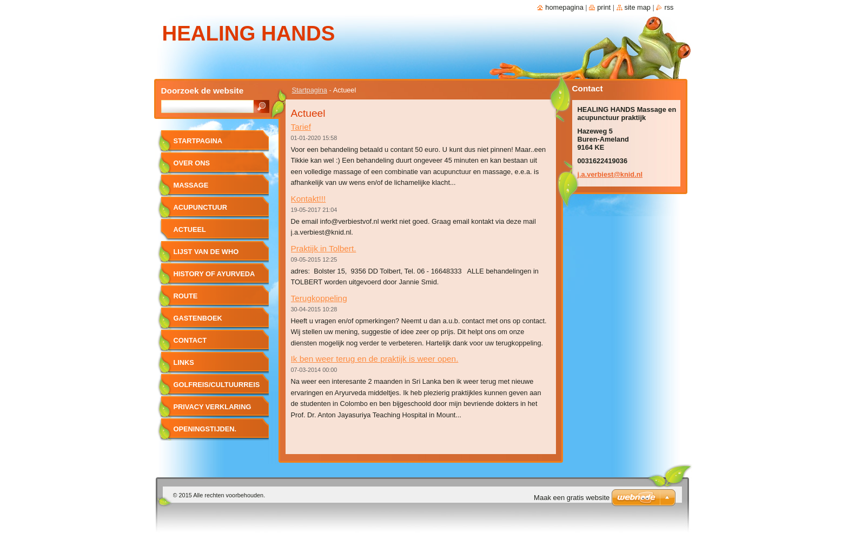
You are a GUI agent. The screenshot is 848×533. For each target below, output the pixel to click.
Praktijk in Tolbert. (323, 248)
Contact (190, 340)
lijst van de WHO (206, 252)
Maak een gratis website (572, 498)
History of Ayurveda (214, 274)
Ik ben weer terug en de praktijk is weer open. (375, 358)
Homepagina (564, 7)
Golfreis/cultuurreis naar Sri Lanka (217, 388)
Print (604, 7)
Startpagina (309, 90)
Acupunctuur (201, 207)
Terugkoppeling (319, 298)
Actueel (190, 229)
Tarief (301, 126)
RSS (668, 7)
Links (184, 362)
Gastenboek (198, 318)
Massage (191, 185)
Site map (638, 7)
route (186, 296)
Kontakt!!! (308, 198)
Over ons (192, 163)
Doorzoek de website (202, 90)
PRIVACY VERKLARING (212, 407)
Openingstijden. (205, 429)
